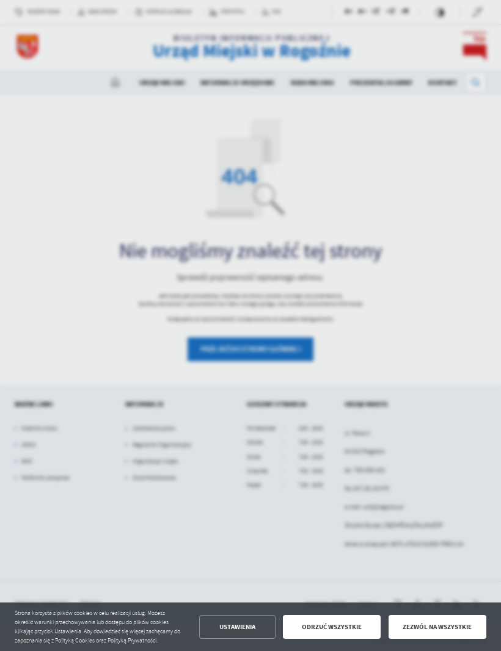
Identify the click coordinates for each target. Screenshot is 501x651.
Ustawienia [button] (237, 626)
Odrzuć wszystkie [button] (332, 626)
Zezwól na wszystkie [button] (437, 626)
